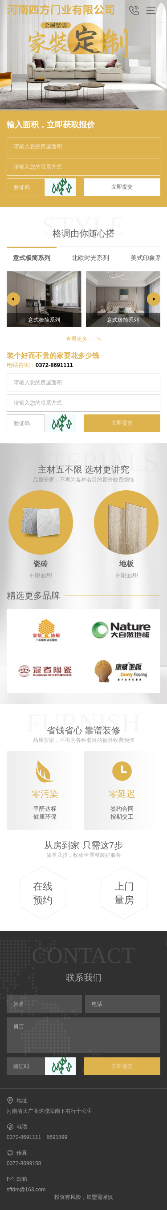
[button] (153, 299)
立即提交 (122, 187)
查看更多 (76, 339)
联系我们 (84, 977)
